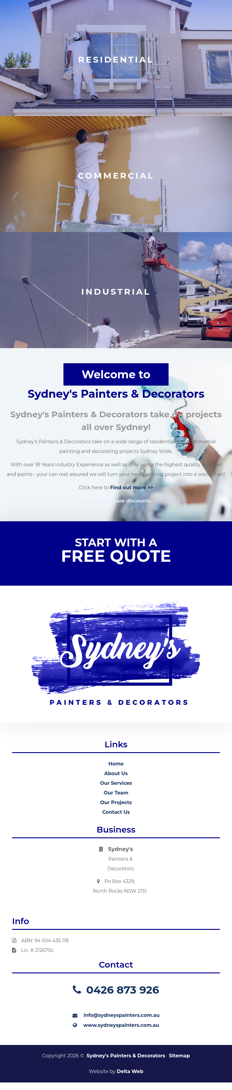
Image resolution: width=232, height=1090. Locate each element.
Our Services (116, 783)
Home (116, 764)
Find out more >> (131, 487)
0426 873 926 (116, 989)
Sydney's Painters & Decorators (126, 1056)
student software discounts (116, 501)
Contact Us (116, 812)
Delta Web (130, 1071)
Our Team (116, 793)
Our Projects (116, 802)
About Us (115, 773)
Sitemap (179, 1056)
